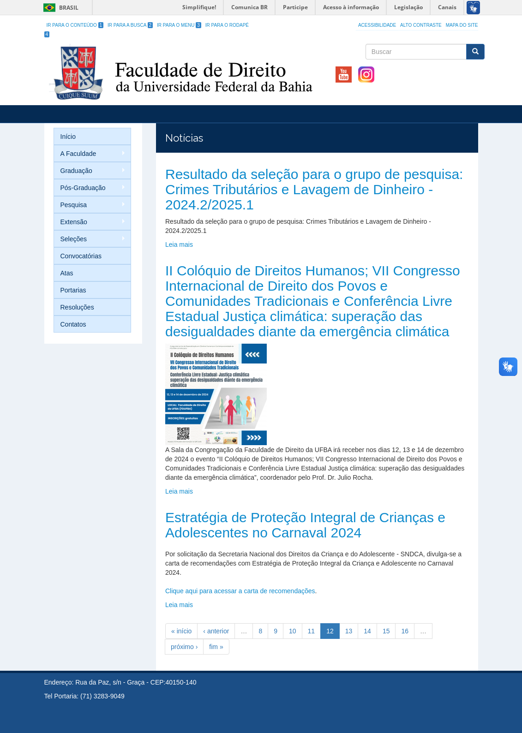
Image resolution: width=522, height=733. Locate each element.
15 (386, 631)
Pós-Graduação (90, 188)
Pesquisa (90, 205)
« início (181, 631)
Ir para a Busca (130, 25)
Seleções (90, 239)
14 (367, 631)
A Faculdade (90, 154)
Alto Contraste (421, 25)
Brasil (59, 8)
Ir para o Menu (179, 25)
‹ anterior (216, 631)
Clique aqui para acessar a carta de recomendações (240, 591)
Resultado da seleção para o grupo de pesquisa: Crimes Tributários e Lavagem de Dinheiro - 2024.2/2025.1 (314, 189)
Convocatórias (81, 256)
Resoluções (77, 307)
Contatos (73, 324)
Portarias (73, 290)
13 (349, 631)
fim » (216, 646)
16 (404, 631)
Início (68, 136)
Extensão (90, 222)
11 (311, 631)
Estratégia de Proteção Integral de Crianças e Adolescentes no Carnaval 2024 (305, 525)
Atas (66, 273)
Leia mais (179, 244)
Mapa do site (462, 25)
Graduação (90, 171)
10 (292, 631)
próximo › (184, 646)
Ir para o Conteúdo (75, 25)
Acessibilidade (377, 25)
